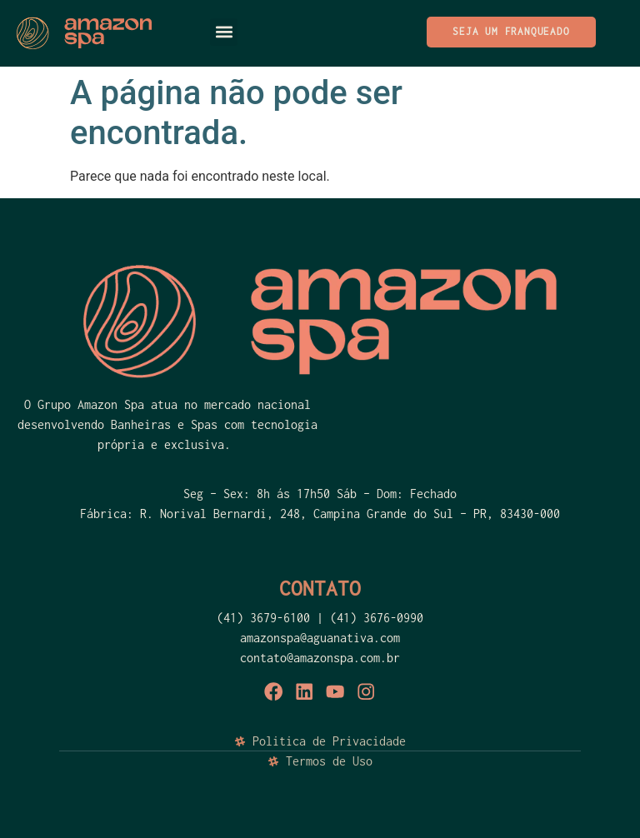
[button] (224, 32)
